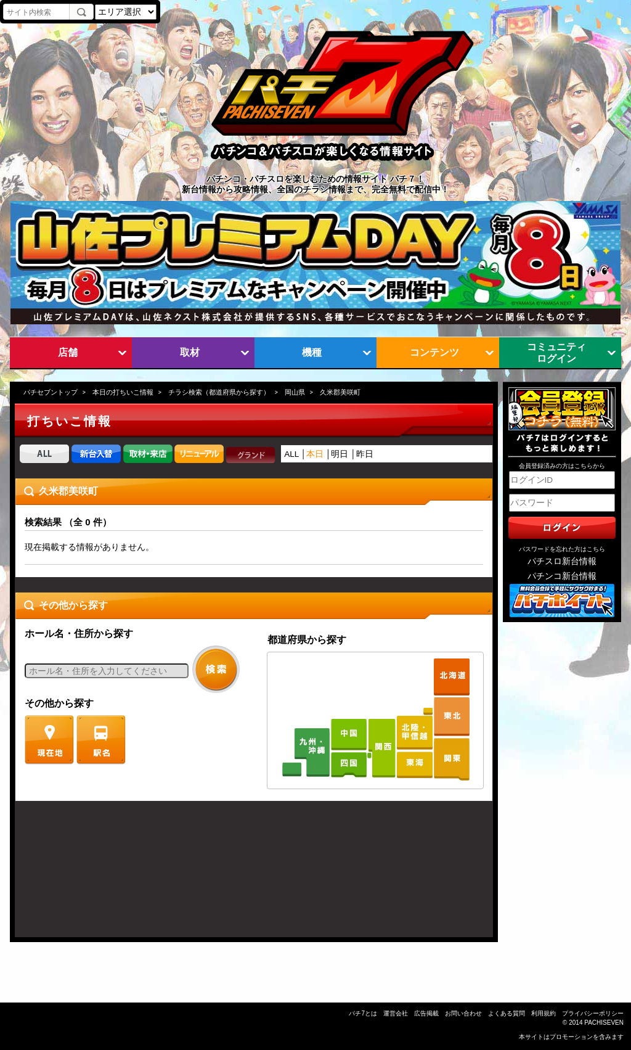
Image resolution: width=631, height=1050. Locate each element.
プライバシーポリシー (593, 1013)
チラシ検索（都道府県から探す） (219, 392)
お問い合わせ (463, 1013)
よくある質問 (506, 1013)
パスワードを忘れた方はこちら (562, 549)
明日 (339, 454)
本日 (315, 454)
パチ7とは (363, 1013)
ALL (291, 454)
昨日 (364, 454)
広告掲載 (426, 1013)
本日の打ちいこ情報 (122, 392)
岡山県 (295, 392)
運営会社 (395, 1013)
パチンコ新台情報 (561, 576)
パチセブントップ (50, 392)
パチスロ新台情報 (561, 561)
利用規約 (543, 1013)
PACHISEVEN (604, 1022)
